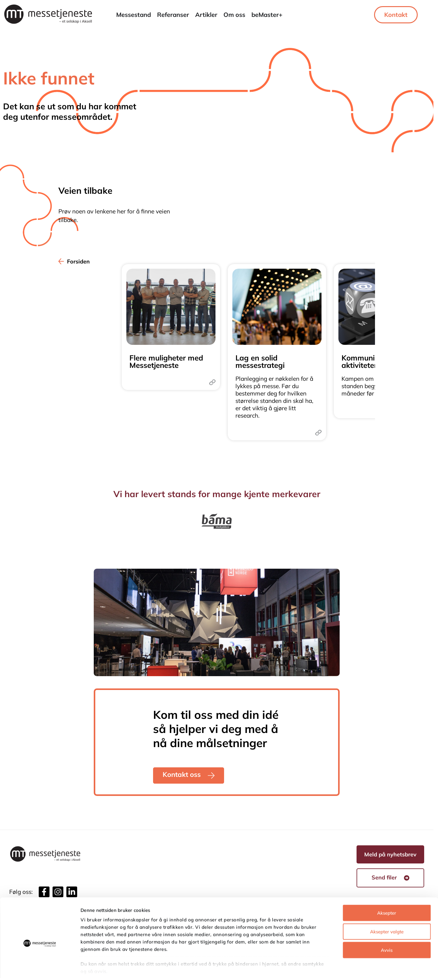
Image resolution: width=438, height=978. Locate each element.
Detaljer (327, 966)
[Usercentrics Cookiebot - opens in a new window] (40, 966)
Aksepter (386, 883)
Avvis (387, 921)
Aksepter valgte (387, 902)
